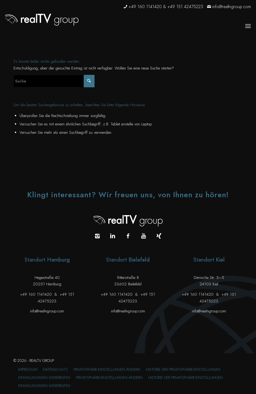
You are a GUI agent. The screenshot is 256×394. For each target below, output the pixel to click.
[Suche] (54, 81)
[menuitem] (248, 26)
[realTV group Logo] (42, 20)
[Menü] (248, 26)
